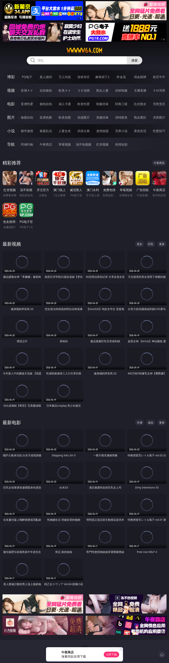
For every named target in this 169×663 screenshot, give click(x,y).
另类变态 (159, 104)
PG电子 (27, 77)
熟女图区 (140, 117)
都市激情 (27, 131)
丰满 (139, 422)
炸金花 (121, 77)
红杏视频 (102, 144)
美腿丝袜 (102, 117)
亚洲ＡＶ (27, 90)
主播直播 (140, 90)
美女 (139, 244)
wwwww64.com (84, 50)
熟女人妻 (102, 90)
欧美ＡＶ (65, 90)
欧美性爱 (83, 104)
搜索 (134, 60)
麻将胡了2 (102, 77)
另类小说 (121, 131)
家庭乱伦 (46, 131)
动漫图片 (83, 117)
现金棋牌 (140, 77)
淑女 (150, 422)
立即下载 (111, 654)
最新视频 (12, 244)
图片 (11, 117)
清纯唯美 (121, 117)
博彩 (11, 76)
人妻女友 (65, 131)
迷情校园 (102, 131)
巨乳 (150, 244)
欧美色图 (65, 117)
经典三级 (121, 104)
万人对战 (65, 77)
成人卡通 (65, 104)
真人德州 (46, 77)
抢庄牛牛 (159, 77)
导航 (11, 144)
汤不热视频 (83, 144)
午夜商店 (46, 144)
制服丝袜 (102, 104)
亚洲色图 (46, 117)
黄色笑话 (140, 131)
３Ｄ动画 (83, 90)
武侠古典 (83, 131)
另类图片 (159, 117)
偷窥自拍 (27, 117)
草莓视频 (65, 144)
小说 (11, 130)
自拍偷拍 (46, 90)
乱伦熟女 (140, 104)
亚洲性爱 (27, 104)
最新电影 (12, 422)
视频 (11, 90)
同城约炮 (27, 144)
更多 (162, 244)
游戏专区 (83, 77)
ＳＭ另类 (159, 90)
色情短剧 (121, 144)
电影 (11, 103)
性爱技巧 (159, 131)
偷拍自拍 (46, 104)
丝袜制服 (121, 90)
